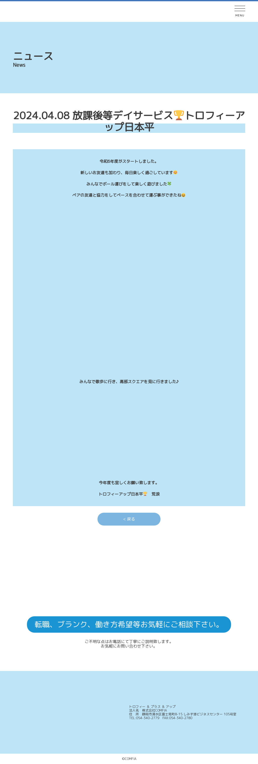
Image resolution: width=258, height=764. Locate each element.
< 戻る (129, 519)
